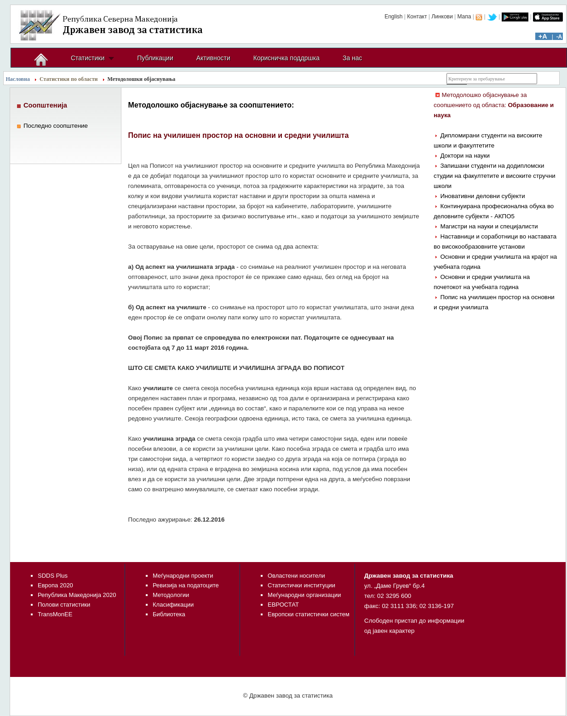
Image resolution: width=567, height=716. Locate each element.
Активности (213, 58)
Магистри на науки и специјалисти (489, 226)
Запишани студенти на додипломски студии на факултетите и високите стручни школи (495, 175)
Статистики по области (69, 79)
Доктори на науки (465, 155)
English (393, 16)
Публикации (155, 58)
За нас (352, 58)
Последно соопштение (55, 125)
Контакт (417, 16)
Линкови (441, 16)
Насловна (18, 79)
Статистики (87, 58)
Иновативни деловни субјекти (482, 196)
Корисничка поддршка (286, 58)
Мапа (464, 16)
